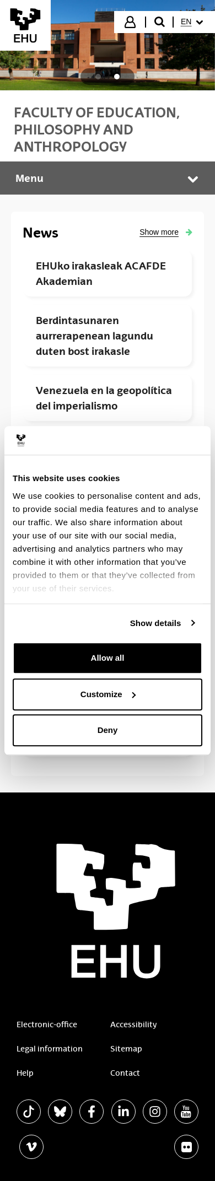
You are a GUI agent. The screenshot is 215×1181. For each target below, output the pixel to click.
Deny (108, 730)
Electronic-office (47, 1024)
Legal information (50, 1048)
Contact (125, 1073)
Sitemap (126, 1048)
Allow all (108, 657)
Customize (108, 694)
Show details (155, 623)
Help (25, 1073)
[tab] (98, 76)
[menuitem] (193, 22)
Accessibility (133, 1024)
